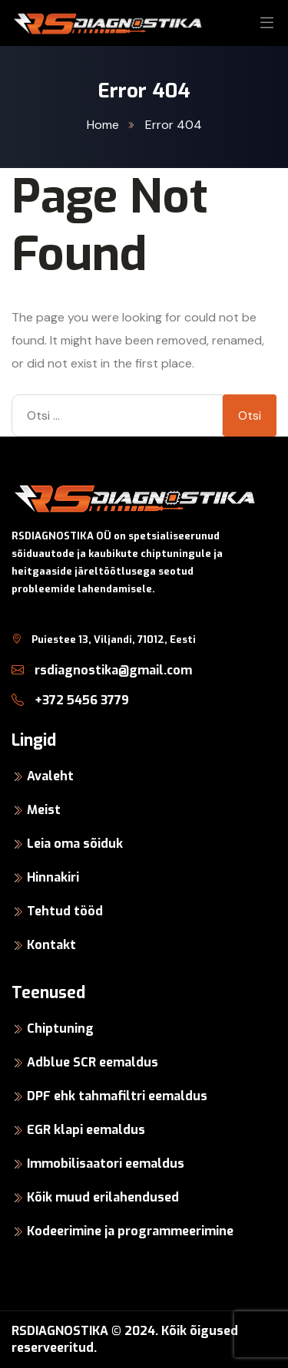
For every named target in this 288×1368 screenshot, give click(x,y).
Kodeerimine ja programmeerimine (130, 1231)
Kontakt (51, 945)
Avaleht (50, 776)
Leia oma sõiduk (75, 844)
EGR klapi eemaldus (86, 1130)
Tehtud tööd (65, 911)
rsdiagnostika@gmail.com (102, 670)
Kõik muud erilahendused (103, 1197)
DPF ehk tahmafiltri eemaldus (117, 1096)
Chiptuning (60, 1028)
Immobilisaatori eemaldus (105, 1163)
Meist (44, 810)
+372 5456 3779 (70, 700)
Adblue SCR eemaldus (92, 1062)
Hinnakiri (53, 877)
